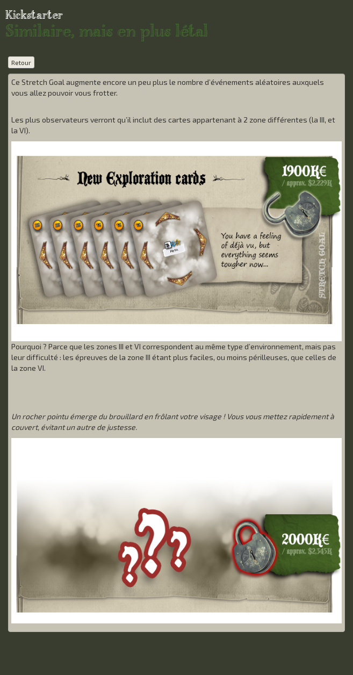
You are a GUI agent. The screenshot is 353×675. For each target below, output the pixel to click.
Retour (21, 62)
